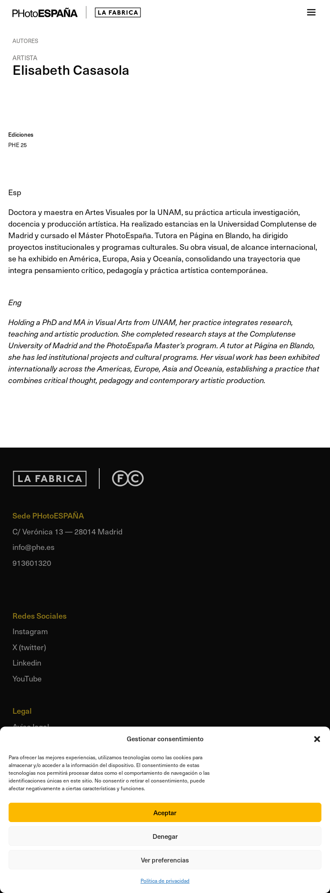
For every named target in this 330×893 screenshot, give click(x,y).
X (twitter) (29, 646)
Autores (25, 41)
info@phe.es (33, 546)
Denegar (165, 836)
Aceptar (165, 812)
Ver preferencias (165, 860)
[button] (317, 739)
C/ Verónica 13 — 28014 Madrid (67, 531)
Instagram (30, 631)
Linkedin (26, 662)
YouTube (27, 678)
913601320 (31, 562)
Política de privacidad (165, 880)
